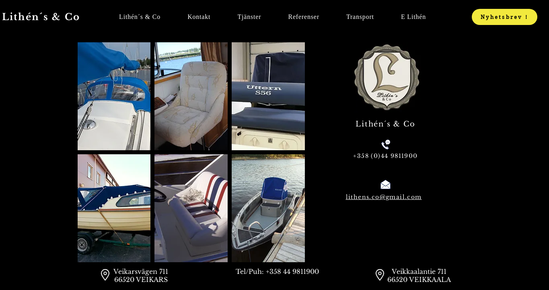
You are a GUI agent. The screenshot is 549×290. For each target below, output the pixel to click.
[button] (114, 96)
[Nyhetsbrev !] (504, 17)
